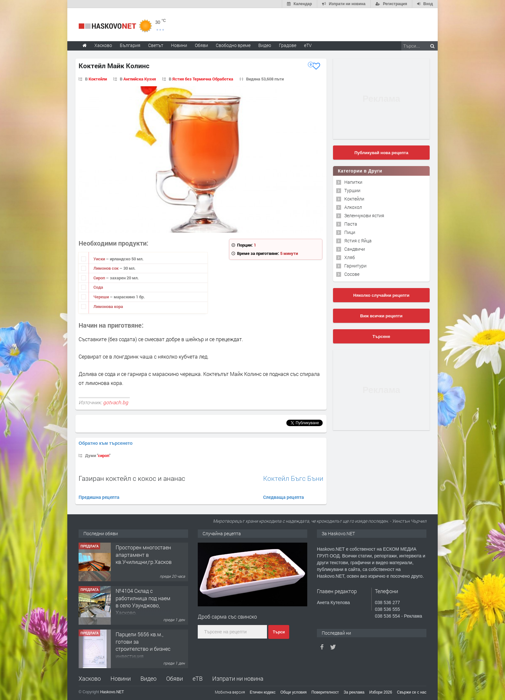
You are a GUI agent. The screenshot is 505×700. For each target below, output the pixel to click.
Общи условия (294, 692)
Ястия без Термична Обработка (202, 79)
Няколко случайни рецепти (381, 295)
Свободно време (233, 45)
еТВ (198, 678)
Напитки (353, 182)
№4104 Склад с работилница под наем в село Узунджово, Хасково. (143, 601)
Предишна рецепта (99, 497)
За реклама (354, 692)
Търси (279, 632)
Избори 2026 (380, 692)
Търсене (381, 336)
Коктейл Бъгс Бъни (293, 478)
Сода (98, 287)
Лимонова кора (108, 306)
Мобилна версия (230, 692)
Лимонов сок (106, 268)
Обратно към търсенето (106, 443)
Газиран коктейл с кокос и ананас (132, 478)
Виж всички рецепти (381, 315)
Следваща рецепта (283, 497)
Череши (101, 297)
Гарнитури (355, 266)
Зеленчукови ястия (364, 215)
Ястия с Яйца (358, 241)
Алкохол (353, 207)
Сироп (99, 278)
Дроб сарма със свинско (227, 616)
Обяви (174, 678)
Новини (179, 45)
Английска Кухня (139, 79)
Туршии (352, 190)
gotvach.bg (115, 402)
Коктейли (98, 79)
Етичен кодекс (263, 692)
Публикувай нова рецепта (381, 152)
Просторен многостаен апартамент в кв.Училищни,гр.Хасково (145, 554)
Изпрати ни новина (237, 678)
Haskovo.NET (112, 692)
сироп (103, 455)
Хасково (90, 678)
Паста (350, 224)
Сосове (351, 274)
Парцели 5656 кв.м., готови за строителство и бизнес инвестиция (143, 645)
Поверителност (325, 692)
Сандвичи (354, 249)
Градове (287, 45)
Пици (349, 232)
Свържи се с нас (411, 692)
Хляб (349, 257)
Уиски (99, 259)
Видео (148, 678)
